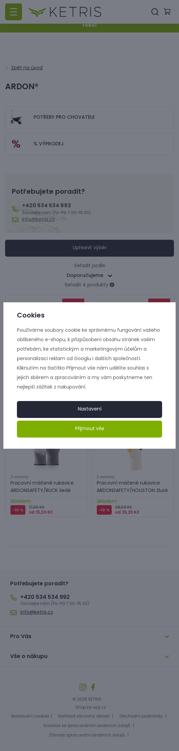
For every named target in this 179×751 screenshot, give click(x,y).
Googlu (82, 358)
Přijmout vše (89, 428)
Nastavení (90, 409)
